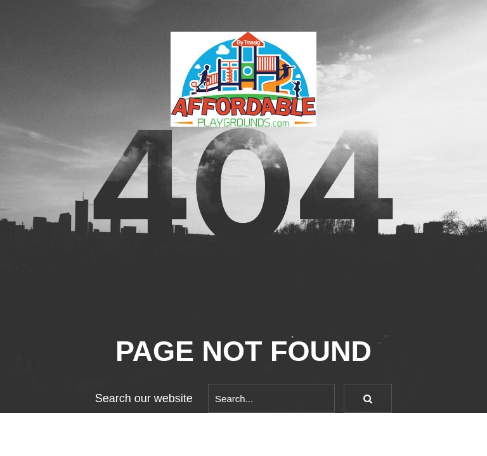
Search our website (144, 398)
